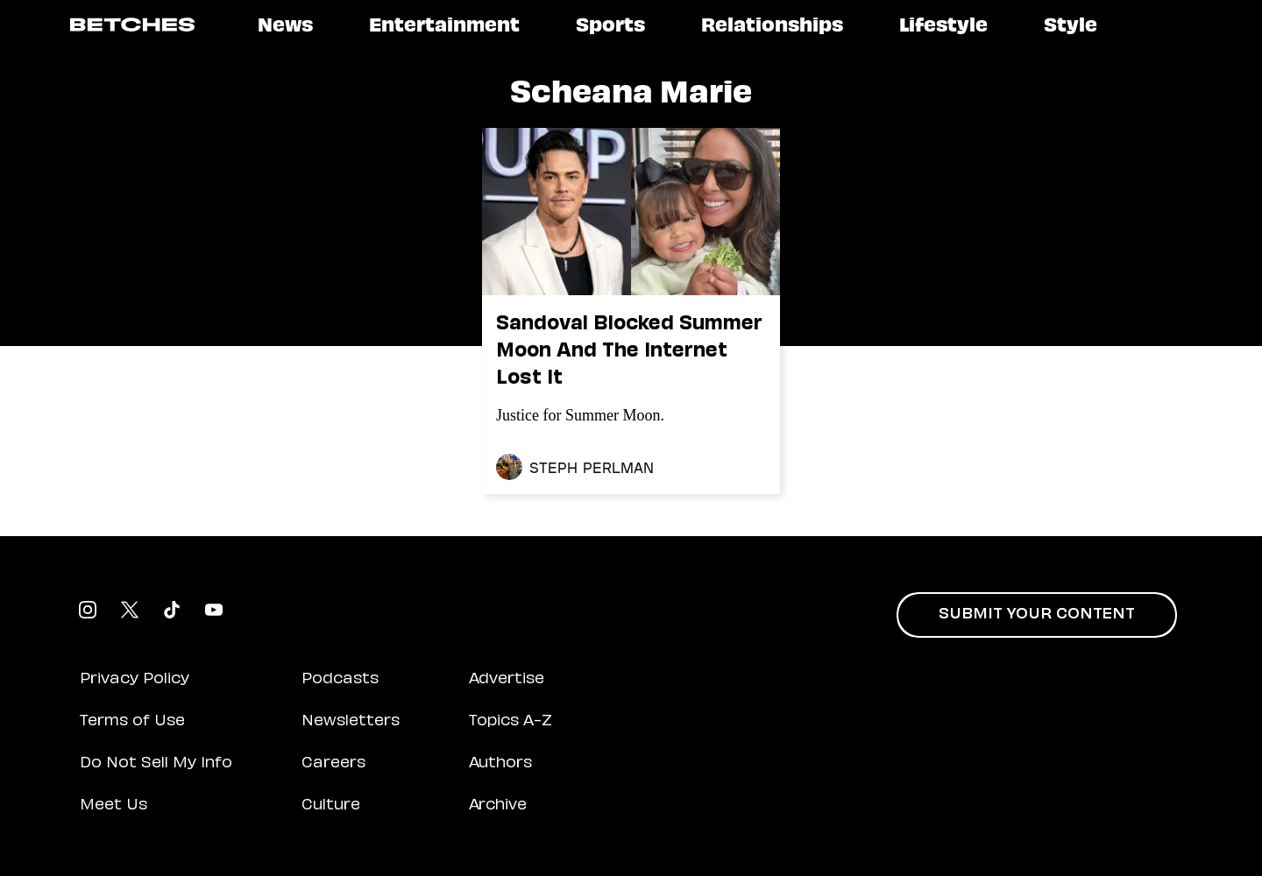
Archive (498, 806)
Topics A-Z (510, 722)
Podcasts (340, 680)
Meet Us (113, 806)
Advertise (506, 680)
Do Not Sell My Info (156, 764)
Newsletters (350, 722)
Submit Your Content (1037, 615)
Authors (500, 764)
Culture (330, 806)
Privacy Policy (134, 680)
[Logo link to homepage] (132, 24)
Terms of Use (132, 722)
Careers (333, 764)
